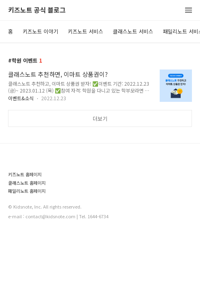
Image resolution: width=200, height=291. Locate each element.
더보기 (100, 118)
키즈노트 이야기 (40, 31)
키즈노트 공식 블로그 (37, 10)
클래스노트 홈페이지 (27, 183)
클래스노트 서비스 (133, 31)
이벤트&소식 (21, 98)
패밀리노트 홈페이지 (27, 191)
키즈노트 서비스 (85, 31)
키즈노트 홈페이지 (25, 174)
